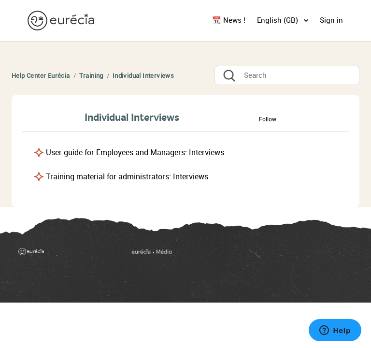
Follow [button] (267, 119)
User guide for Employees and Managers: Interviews (135, 152)
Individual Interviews (143, 75)
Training (91, 75)
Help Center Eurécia (41, 75)
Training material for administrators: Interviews (127, 176)
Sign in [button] (331, 20)
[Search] (286, 75)
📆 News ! (228, 20)
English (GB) (278, 20)
